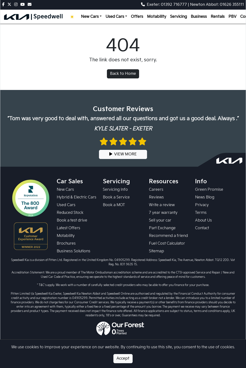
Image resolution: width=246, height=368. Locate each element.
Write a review (162, 205)
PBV (232, 16)
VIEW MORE (123, 154)
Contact (202, 228)
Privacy (202, 205)
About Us (203, 220)
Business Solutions (73, 251)
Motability (156, 16)
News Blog (204, 197)
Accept (123, 358)
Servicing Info (115, 189)
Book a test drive (72, 220)
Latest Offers (68, 228)
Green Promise (209, 189)
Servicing (178, 16)
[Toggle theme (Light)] (73, 16)
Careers (156, 189)
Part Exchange (162, 228)
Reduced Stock (70, 212)
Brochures (66, 243)
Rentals (218, 16)
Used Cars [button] (114, 16)
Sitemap (156, 251)
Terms (201, 212)
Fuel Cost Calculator (167, 243)
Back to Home (123, 73)
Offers (137, 16)
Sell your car (160, 220)
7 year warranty (163, 212)
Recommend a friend (168, 236)
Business (199, 16)
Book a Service (116, 197)
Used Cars (66, 205)
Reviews (156, 197)
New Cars (65, 189)
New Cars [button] (90, 16)
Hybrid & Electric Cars (76, 197)
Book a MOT (114, 205)
